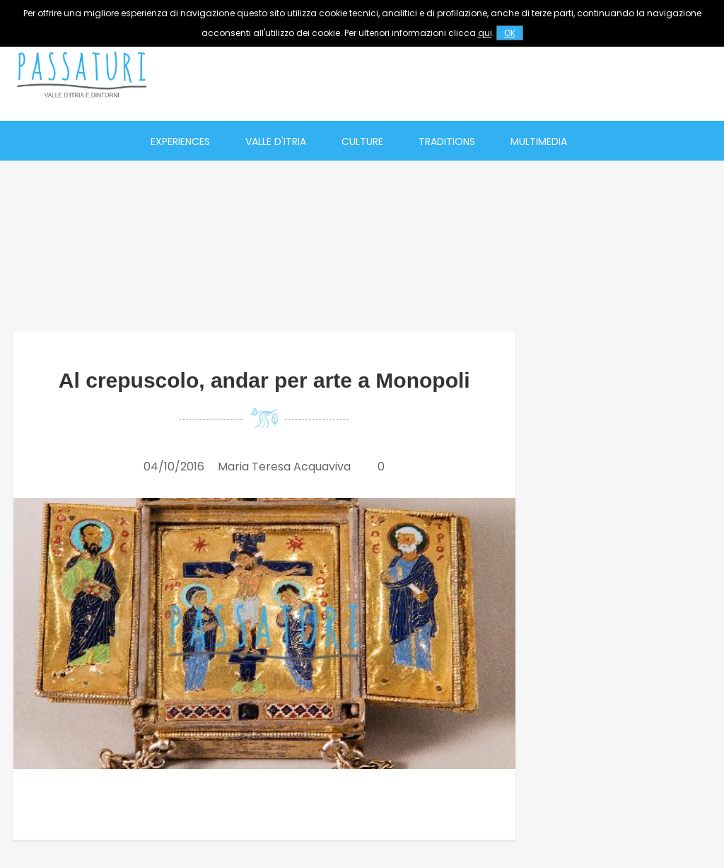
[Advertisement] (460, 74)
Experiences (180, 141)
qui (485, 33)
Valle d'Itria (275, 141)
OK (509, 33)
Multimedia (538, 141)
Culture (362, 141)
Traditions (447, 141)
